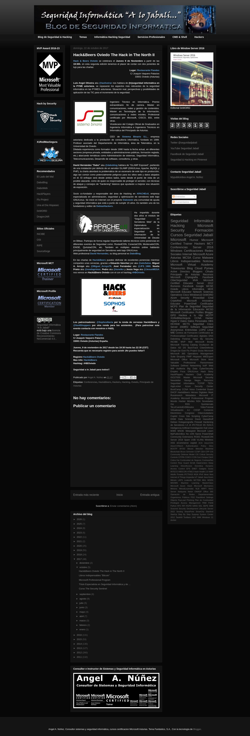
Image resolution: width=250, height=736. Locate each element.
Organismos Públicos (180, 497)
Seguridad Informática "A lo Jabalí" (49, 326)
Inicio (119, 494)
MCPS (173, 306)
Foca (182, 371)
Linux (210, 329)
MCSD (209, 309)
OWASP (198, 492)
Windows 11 (207, 517)
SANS (195, 506)
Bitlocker (199, 449)
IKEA (196, 474)
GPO (173, 315)
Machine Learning (190, 483)
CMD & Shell (180, 37)
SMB (211, 506)
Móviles (191, 401)
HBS (210, 321)
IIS (204, 425)
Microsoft (178, 239)
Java (206, 477)
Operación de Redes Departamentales (191, 494)
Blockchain (175, 452)
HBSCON (182, 472)
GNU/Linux (193, 371)
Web (211, 365)
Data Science (185, 419)
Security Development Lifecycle (193, 509)
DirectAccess (186, 466)
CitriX (211, 457)
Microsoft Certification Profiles (187, 312)
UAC (194, 517)
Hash (196, 472)
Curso (197, 257)
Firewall (198, 422)
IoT (196, 477)
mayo (83, 612)
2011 (79, 657)
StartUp (173, 514)
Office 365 (208, 492)
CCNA (197, 318)
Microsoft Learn (205, 431)
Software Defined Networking (185, 365)
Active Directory (180, 271)
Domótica (199, 466)
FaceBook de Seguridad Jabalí (187, 154)
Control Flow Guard (179, 463)
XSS (172, 443)
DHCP (173, 392)
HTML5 (190, 472)
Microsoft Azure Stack (181, 486)
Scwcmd (174, 509)
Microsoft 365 (177, 353)
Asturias (175, 257)
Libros (185, 289)
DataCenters (201, 463)
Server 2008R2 (179, 327)
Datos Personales (197, 321)
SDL (200, 506)
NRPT (203, 489)
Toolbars (187, 517)
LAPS (180, 480)
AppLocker (175, 386)
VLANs (200, 440)
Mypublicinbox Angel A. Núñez (186, 177)
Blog (190, 268)
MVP (183, 342)
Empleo (174, 371)
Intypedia (190, 477)
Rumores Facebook (181, 286)
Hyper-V (174, 321)
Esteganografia (186, 422)
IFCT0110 (197, 425)
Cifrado (209, 271)
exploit (193, 443)
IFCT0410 (188, 474)
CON (194, 457)
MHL (204, 480)
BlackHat (209, 449)
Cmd (210, 297)
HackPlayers (44, 193)
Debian (173, 422)
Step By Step (184, 514)
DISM (173, 419)
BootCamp (175, 389)
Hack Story (207, 371)
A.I (188, 410)
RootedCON (207, 437)
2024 (79, 528)
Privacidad (198, 297)
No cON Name (193, 434)
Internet (187, 254)
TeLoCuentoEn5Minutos (182, 407)
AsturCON (208, 443)
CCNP (197, 452)
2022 (79, 537)
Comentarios (181, 202)
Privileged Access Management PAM (188, 503)
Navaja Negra (192, 380)
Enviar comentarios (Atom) (123, 506)
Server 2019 (176, 440)
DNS (211, 336)
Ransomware (206, 362)
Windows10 (196, 294)
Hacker (209, 318)
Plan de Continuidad (204, 500)
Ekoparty (181, 356)
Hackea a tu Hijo (191, 315)
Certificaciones (193, 250)
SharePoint (189, 512)
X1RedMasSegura (180, 318)
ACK (201, 443)
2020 (79, 546)
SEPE (205, 506)
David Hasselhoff (204, 419)
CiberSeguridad (178, 280)
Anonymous (176, 329)
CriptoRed (175, 300)
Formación (204, 230)
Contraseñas (207, 460)
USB (193, 440)
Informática (198, 289)
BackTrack (193, 348)
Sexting (179, 512)
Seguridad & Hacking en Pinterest (188, 159)
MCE (210, 289)
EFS (188, 469)
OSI (39, 239)
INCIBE (41, 234)
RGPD (188, 506)
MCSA (187, 257)
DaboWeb (42, 188)
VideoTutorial (206, 407)
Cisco (186, 294)
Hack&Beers (104, 382)
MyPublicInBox (177, 434)
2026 (79, 519)
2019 (79, 550)
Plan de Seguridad (190, 306)
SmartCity (200, 512)
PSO (193, 497)
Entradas (179, 196)
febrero (83, 625)
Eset (183, 351)
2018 (79, 554)
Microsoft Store (198, 359)
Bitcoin (190, 449)
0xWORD (42, 210)
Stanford (209, 512)
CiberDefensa (206, 348)
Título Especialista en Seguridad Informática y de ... (104, 584)
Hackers (199, 37)
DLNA (192, 463)
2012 (79, 652)
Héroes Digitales (199, 392)
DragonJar (175, 351)
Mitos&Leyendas (186, 489)
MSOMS (174, 483)
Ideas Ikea (208, 474)
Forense (186, 339)
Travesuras (177, 268)
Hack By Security (203, 339)
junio (82, 607)
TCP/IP (201, 383)
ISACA (210, 425)
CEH (203, 452)
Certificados (206, 303)
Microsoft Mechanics (203, 486)
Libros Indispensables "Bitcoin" (94, 575)
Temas (83, 37)
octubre (84, 567)
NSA (198, 401)
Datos (183, 321)
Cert (199, 457)
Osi (172, 404)
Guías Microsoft (205, 351)
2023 (79, 532)
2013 (79, 648)
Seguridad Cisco (203, 324)
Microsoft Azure (203, 254)
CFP (207, 452)
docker (173, 520)
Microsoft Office (178, 359)
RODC (197, 437)
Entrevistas (191, 329)
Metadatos (191, 395)
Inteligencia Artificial (180, 428)
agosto (83, 598)
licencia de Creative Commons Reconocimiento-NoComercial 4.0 (49, 334)
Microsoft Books (204, 342)
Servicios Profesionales (151, 37)
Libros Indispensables (185, 261)
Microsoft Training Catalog (184, 345)
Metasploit (190, 431)
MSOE (181, 431)
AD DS (182, 348)
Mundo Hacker (178, 401)
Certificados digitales (197, 336)
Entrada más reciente (86, 494)
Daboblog (175, 339)
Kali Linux (208, 428)
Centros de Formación (187, 333)
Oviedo (134, 382)
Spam (187, 440)
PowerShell (190, 303)
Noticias (208, 261)
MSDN (210, 480)
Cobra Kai (174, 460)
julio (82, 603)
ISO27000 (175, 377)
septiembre (85, 594)
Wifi (172, 368)
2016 (79, 635)
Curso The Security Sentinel (93, 588)
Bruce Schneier (187, 452)
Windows (176, 250)
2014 (79, 644)
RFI (183, 506)
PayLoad (182, 500)
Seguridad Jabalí (198, 235)
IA (190, 425)
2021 (79, 541)
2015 (79, 639)
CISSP (197, 410)
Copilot (173, 416)
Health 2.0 (203, 472)
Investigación (196, 428)
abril (82, 616)
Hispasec (197, 356)
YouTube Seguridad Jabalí (184, 148)
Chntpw (204, 457)
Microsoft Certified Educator (191, 282)
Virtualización (177, 410)
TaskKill (179, 517)
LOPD (202, 329)
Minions (173, 489)
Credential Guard (204, 389)
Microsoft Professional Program (94, 580)
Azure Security (179, 297)
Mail (190, 342)
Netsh (190, 492)
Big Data (192, 368)
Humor (194, 240)
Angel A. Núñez (96, 377)
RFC (179, 506)
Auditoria (180, 368)
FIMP (189, 356)
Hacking (126, 382)
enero (83, 629)
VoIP (204, 365)
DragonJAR (43, 216)
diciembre (85, 563)
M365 (173, 431)
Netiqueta (182, 492)
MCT (210, 243)
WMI (199, 517)
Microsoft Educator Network (186, 291)
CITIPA (181, 457)
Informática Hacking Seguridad (112, 37)
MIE (172, 332)
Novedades (207, 401)
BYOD (182, 449)
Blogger (209, 312)
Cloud (198, 268)
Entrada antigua (149, 494)
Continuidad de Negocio (190, 460)
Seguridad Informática (191, 221)
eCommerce (183, 443)
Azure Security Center (199, 386)
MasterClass (207, 483)
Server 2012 (205, 283)
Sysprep (195, 514)
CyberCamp (207, 416)
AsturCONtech (176, 446)
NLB (197, 489)
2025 (79, 524)
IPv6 (201, 474)
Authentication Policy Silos (199, 446)
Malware (207, 257)
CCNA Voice (188, 389)
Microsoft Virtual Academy (191, 264)
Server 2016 (203, 247)
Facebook (208, 277)
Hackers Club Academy (199, 374)
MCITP (209, 315)
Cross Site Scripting (189, 416)
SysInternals (207, 404)
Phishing (190, 500)
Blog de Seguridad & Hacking (55, 37)
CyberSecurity (206, 368)
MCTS (186, 324)
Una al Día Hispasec (48, 205)
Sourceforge (43, 251)
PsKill (210, 503)
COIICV (188, 457)
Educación (198, 309)
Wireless (209, 440)
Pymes (208, 268)
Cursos (176, 235)
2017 (79, 559)
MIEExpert (208, 356)
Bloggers (197, 271)
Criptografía (191, 277)
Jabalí (200, 477)
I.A (186, 425)
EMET (194, 469)
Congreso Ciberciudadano (199, 413)
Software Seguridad (201, 327)
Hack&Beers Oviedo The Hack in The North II (101, 571)
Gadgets (202, 469)
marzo (83, 620)
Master (187, 377)
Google (200, 286)
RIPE (40, 245)
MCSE (209, 286)
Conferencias (90, 382)
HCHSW (175, 324)
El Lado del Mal (45, 176)
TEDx (210, 383)
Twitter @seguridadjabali (183, 142)
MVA (195, 280)
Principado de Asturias (185, 274)
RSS (187, 404)
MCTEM (197, 480)
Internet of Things (178, 477)
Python (173, 506)
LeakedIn (188, 480)
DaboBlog (42, 182)
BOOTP (173, 449)
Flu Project (42, 199)
